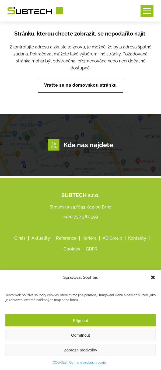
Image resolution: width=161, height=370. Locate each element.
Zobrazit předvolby (80, 350)
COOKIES (59, 362)
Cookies (72, 256)
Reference (66, 245)
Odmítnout (80, 335)
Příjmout (80, 320)
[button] (153, 277)
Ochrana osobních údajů (87, 362)
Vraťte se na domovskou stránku (80, 85)
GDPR (91, 256)
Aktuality (41, 245)
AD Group (112, 245)
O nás (20, 245)
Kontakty (137, 245)
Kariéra (89, 245)
